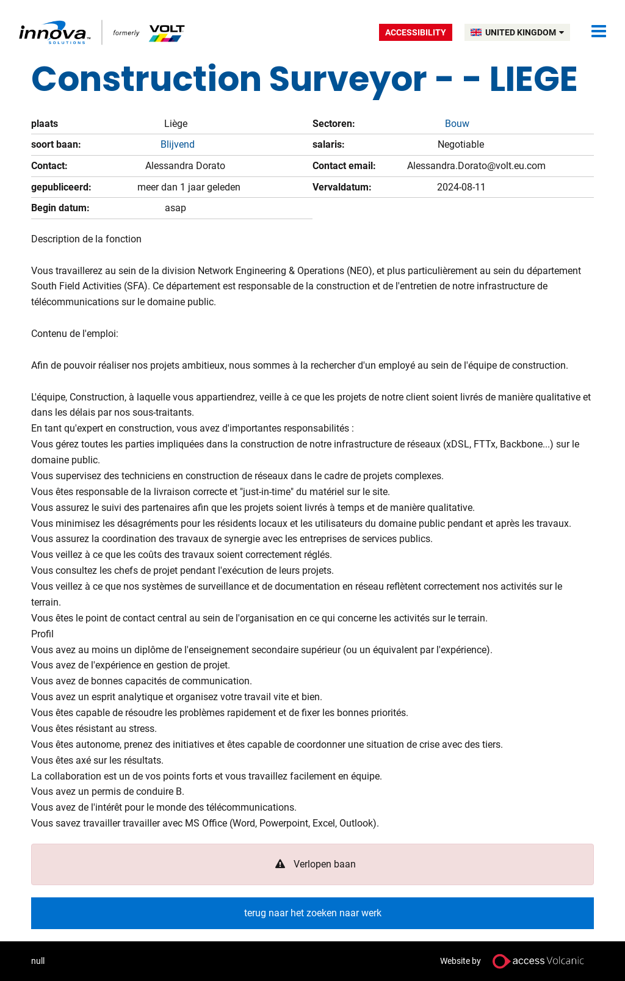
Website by (517, 961)
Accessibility (415, 32)
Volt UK (103, 32)
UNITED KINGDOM (524, 32)
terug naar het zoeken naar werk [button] (312, 913)
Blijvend (178, 144)
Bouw (457, 123)
